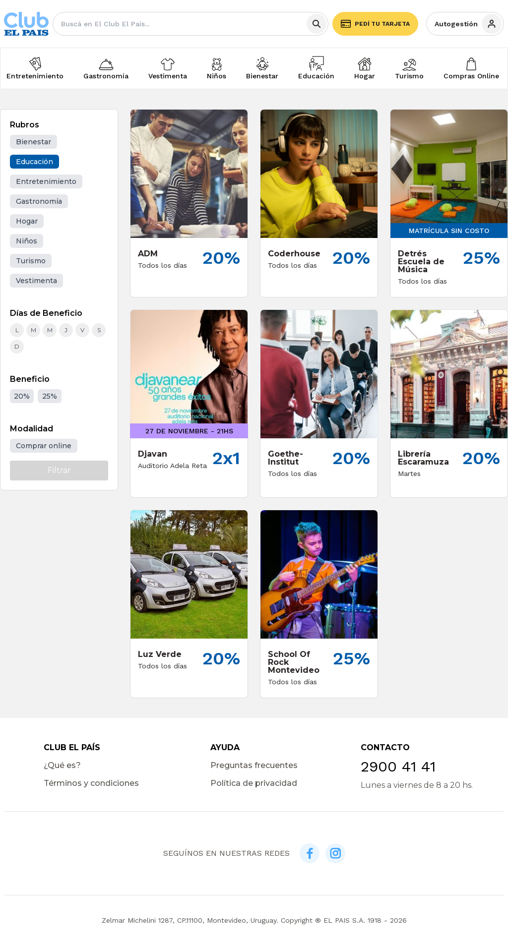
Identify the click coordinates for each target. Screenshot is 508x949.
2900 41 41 (398, 766)
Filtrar (59, 470)
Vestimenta (167, 76)
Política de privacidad (253, 783)
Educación (316, 76)
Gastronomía (105, 76)
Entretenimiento (35, 76)
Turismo (409, 76)
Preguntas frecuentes (254, 765)
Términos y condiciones (91, 783)
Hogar (364, 76)
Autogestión (468, 24)
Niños (216, 76)
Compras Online (471, 76)
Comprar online (43, 445)
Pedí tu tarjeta (375, 24)
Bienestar (262, 76)
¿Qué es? (62, 765)
